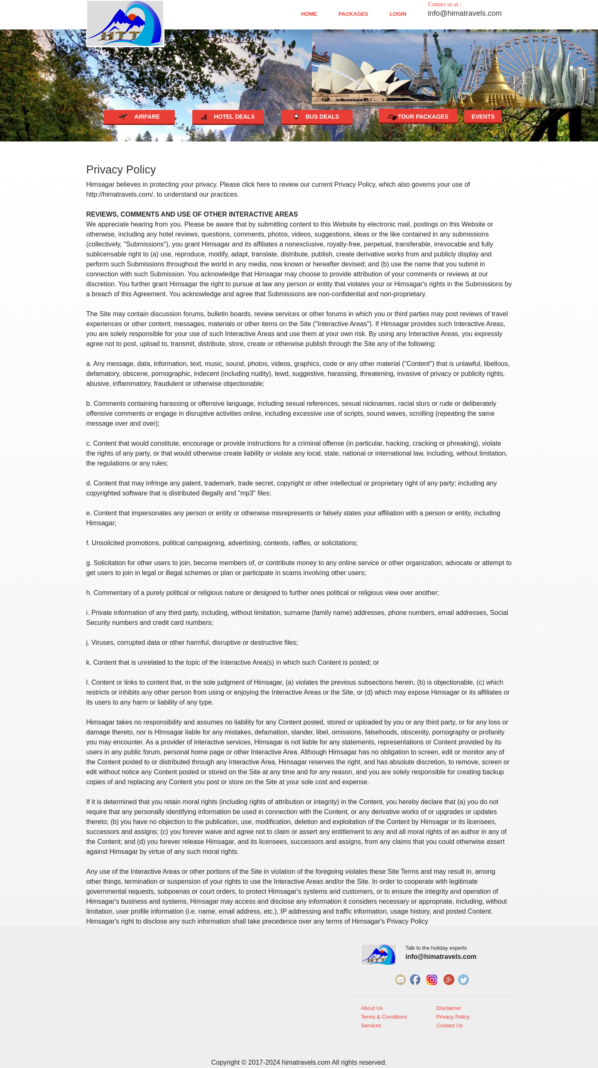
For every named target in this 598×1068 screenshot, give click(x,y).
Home (309, 14)
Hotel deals (228, 116)
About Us (372, 1008)
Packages (353, 14)
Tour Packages (417, 117)
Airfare (139, 116)
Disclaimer (448, 1008)
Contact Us (449, 1026)
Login (398, 14)
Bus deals (316, 116)
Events (483, 116)
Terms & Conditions (384, 1017)
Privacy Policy (453, 1017)
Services (371, 1026)
